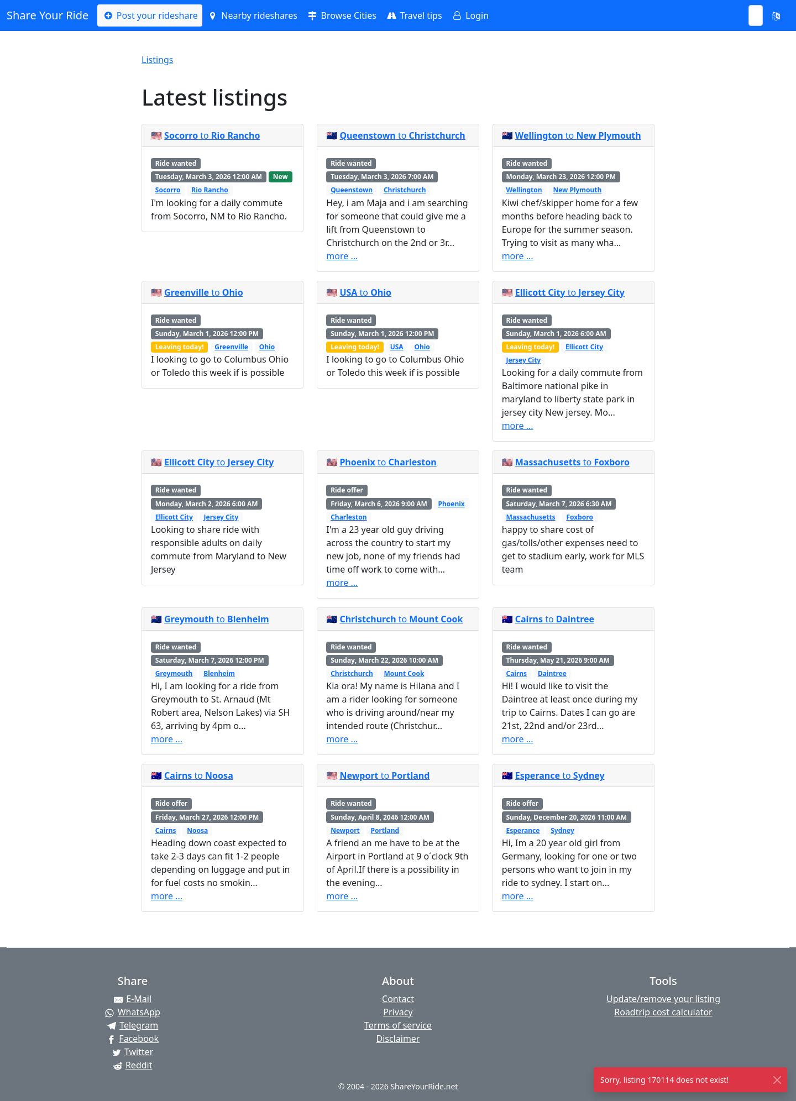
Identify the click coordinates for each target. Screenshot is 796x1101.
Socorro (168, 190)
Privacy (397, 1012)
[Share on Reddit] (133, 1065)
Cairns (516, 673)
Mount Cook (404, 673)
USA (397, 347)
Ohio (267, 347)
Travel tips (413, 15)
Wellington (524, 190)
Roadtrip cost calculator (663, 1012)
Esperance (523, 830)
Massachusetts (530, 517)
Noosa (197, 830)
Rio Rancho (209, 190)
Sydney (562, 830)
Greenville (231, 347)
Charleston (348, 517)
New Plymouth (577, 190)
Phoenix (451, 503)
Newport (345, 830)
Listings (157, 60)
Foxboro (579, 517)
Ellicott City (584, 347)
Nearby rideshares (252, 15)
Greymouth (174, 673)
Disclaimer (398, 1038)
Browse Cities (341, 15)
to (212, 135)
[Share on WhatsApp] (133, 1012)
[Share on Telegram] (133, 1025)
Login (470, 15)
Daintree (552, 673)
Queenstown (352, 190)
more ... (342, 256)
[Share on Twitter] (133, 1051)
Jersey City (523, 360)
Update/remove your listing (663, 999)
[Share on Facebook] (133, 1038)
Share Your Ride (47, 15)
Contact (398, 999)
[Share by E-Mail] (133, 998)
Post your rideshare (149, 15)
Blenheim (219, 673)
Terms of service (398, 1025)
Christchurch (405, 190)
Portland (385, 830)
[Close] (777, 1080)
